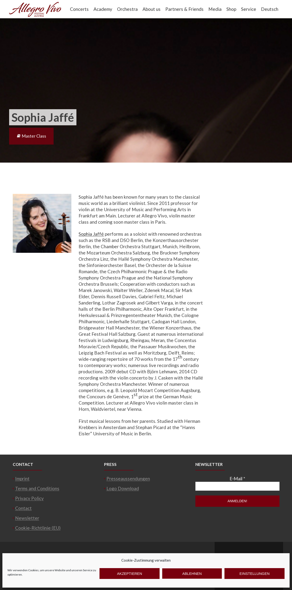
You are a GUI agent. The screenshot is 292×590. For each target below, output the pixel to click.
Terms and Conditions (37, 488)
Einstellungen (254, 573)
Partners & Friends (184, 9)
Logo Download (122, 488)
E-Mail (237, 478)
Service (248, 9)
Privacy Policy (29, 498)
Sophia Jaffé (91, 234)
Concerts (79, 9)
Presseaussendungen (128, 478)
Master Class (31, 136)
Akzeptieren (129, 573)
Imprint (22, 478)
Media (215, 9)
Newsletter (27, 518)
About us (152, 9)
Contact (23, 508)
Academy (102, 9)
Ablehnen (192, 573)
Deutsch (269, 9)
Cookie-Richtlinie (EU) (38, 528)
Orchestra (127, 9)
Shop (231, 9)
